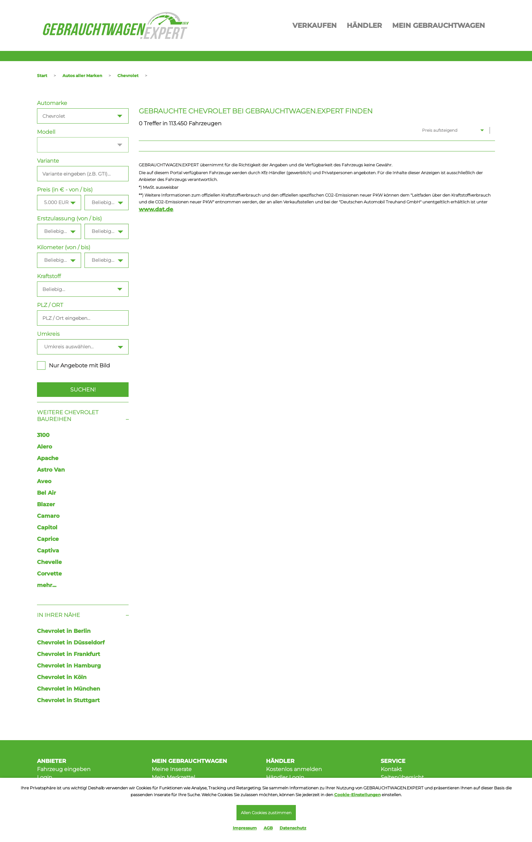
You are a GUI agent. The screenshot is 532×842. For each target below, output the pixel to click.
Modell (46, 132)
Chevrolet (127, 75)
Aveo (44, 481)
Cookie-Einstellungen (357, 794)
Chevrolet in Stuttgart (68, 700)
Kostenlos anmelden (294, 769)
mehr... (46, 585)
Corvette (49, 573)
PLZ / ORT (50, 305)
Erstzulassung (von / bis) (69, 218)
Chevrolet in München (68, 688)
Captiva (48, 550)
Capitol (47, 527)
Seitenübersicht (402, 777)
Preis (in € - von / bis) (65, 189)
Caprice (48, 539)
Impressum (245, 827)
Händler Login (285, 777)
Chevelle (49, 562)
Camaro (48, 516)
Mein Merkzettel (173, 777)
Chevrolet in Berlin (64, 631)
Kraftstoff (49, 276)
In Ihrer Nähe (58, 615)
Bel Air (46, 493)
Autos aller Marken (82, 75)
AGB (268, 827)
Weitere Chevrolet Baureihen (67, 415)
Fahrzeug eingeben (64, 769)
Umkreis (48, 334)
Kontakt (391, 769)
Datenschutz (293, 827)
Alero (44, 446)
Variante (48, 161)
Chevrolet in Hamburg (69, 665)
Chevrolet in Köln (62, 677)
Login (44, 777)
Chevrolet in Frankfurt (68, 654)
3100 (43, 435)
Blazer (46, 504)
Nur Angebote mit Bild (73, 365)
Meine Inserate (172, 769)
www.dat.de (156, 209)
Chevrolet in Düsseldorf (70, 642)
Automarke (52, 103)
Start (42, 75)
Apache (47, 458)
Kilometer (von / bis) (63, 247)
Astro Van (51, 469)
